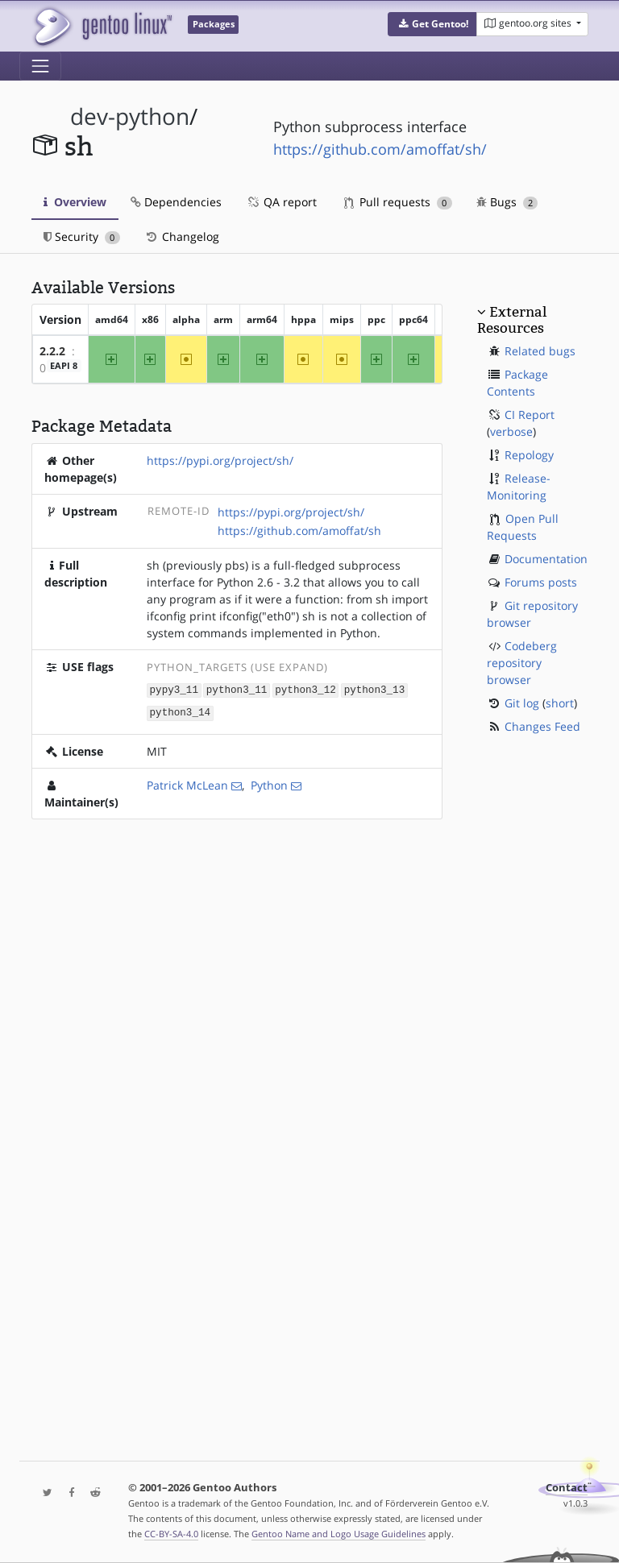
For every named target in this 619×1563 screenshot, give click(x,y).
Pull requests (398, 201)
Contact (567, 1488)
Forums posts (541, 582)
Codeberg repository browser (522, 662)
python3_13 (374, 689)
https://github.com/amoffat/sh (299, 530)
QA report (281, 201)
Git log (522, 703)
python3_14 (180, 712)
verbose (511, 431)
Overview (75, 201)
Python (269, 783)
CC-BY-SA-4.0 (171, 1534)
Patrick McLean (187, 783)
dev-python (129, 116)
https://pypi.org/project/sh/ (220, 460)
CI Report (530, 414)
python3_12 (305, 689)
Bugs (507, 201)
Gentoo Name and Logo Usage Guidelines (338, 1534)
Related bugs (540, 351)
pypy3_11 (174, 689)
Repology (529, 454)
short (560, 703)
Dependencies (176, 201)
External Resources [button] (511, 320)
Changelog (181, 236)
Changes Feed (542, 726)
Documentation (546, 558)
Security (82, 236)
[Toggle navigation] (40, 66)
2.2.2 (52, 351)
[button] (432, 24)
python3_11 (237, 689)
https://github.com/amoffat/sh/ (380, 149)
